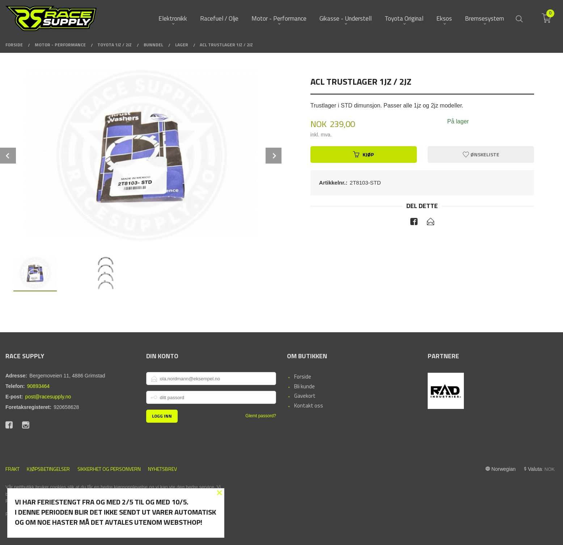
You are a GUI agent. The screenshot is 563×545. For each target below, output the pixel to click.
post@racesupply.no (48, 397)
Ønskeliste (481, 154)
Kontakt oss (308, 405)
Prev (8, 156)
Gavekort (305, 396)
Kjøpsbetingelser (48, 469)
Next (274, 156)
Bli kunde (304, 386)
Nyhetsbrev (162, 469)
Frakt (12, 469)
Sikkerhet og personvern (109, 469)
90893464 (38, 386)
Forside (302, 376)
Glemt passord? (260, 415)
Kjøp (363, 154)
